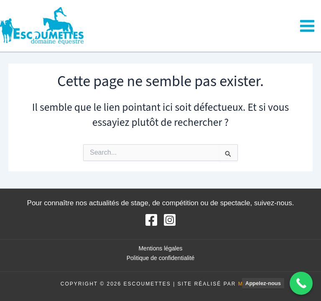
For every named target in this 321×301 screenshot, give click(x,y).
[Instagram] (169, 220)
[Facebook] (151, 220)
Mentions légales (160, 248)
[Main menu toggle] (307, 26)
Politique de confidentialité (161, 258)
